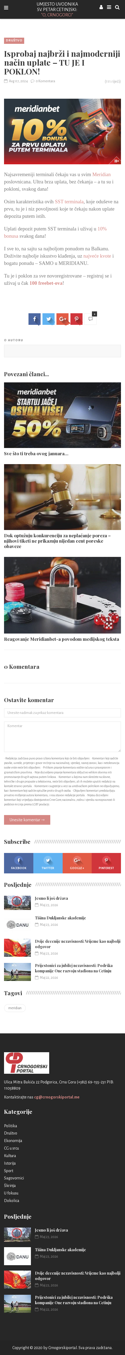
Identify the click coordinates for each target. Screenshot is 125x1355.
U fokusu (11, 1193)
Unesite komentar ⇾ (27, 820)
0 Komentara (43, 81)
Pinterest (106, 863)
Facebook (18, 863)
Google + (77, 863)
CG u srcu (11, 1148)
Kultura (10, 1156)
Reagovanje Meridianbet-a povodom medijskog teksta (61, 639)
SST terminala (69, 201)
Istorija (10, 1163)
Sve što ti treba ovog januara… (36, 453)
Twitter (48, 863)
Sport (8, 1171)
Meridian (101, 174)
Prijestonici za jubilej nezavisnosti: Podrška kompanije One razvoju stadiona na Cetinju (74, 968)
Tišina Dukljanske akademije (60, 917)
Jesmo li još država (51, 898)
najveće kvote (97, 256)
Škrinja (10, 1185)
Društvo (14, 40)
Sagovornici (14, 1178)
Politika (10, 1126)
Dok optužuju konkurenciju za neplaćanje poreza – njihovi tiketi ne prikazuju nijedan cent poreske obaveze (57, 540)
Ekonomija (13, 1141)
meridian (15, 1008)
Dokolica (11, 1200)
